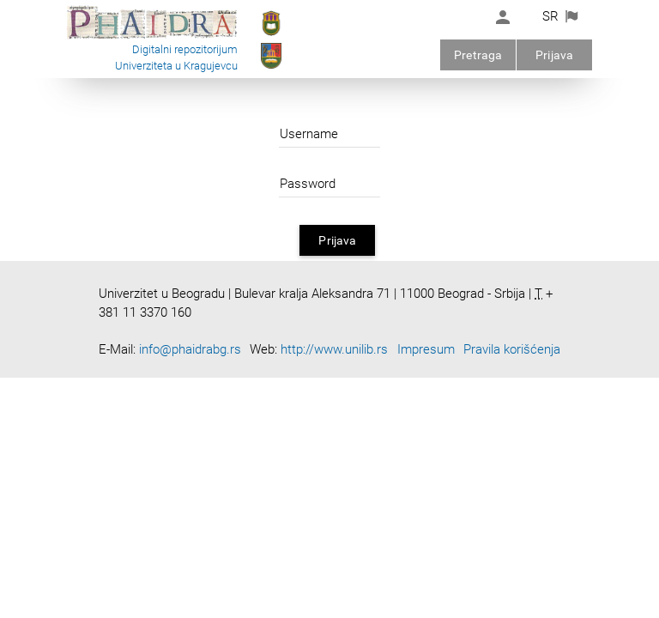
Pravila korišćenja (511, 349)
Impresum (426, 349)
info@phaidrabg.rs (190, 349)
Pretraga (478, 55)
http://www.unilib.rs (334, 349)
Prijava (554, 55)
